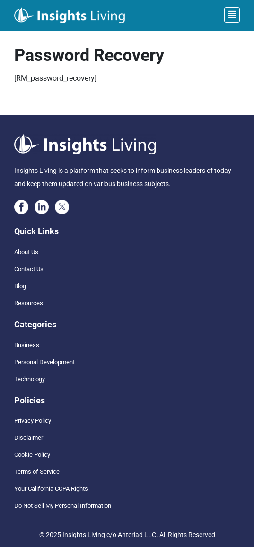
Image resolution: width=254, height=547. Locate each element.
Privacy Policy (32, 420)
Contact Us (29, 269)
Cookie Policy (32, 454)
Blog (20, 286)
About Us (26, 252)
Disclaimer (28, 437)
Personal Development (44, 362)
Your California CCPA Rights (51, 488)
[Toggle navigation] (232, 15)
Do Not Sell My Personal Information (62, 505)
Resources (28, 303)
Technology (29, 379)
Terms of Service (37, 471)
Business (26, 345)
